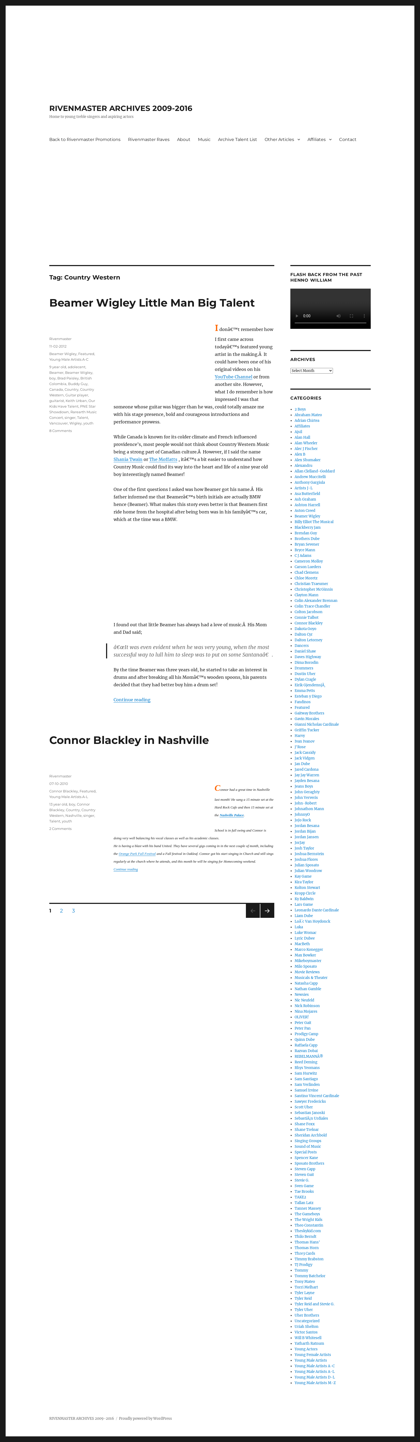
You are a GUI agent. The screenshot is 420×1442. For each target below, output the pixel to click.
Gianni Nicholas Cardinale (317, 724)
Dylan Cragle (305, 679)
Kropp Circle (305, 893)
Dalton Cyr (304, 634)
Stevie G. (302, 1180)
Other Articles (279, 139)
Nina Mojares (306, 1011)
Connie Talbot (306, 617)
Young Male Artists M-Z (315, 1383)
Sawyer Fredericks (310, 1101)
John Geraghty (307, 792)
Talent (82, 417)
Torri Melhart (306, 1287)
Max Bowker (305, 955)
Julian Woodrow (308, 871)
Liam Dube (304, 916)
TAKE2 (300, 1197)
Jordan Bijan (305, 831)
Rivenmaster (60, 339)
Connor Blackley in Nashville (129, 740)
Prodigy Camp (306, 1034)
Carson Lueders (308, 567)
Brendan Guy (306, 533)
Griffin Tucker (307, 730)
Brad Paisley (68, 378)
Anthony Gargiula (310, 482)
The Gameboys (307, 1214)
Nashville (73, 815)
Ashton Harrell (307, 505)
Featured (86, 354)
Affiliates (317, 139)
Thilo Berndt (305, 1236)
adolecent (76, 367)
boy (52, 378)
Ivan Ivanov (304, 741)
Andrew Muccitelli (310, 477)
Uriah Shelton (306, 1326)
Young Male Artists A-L (68, 797)
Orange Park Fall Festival (137, 854)
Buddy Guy (78, 384)
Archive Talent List (237, 139)
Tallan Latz (304, 1203)
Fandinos (303, 702)
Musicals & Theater (311, 977)
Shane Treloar (307, 1129)
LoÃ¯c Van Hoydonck (312, 921)
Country (71, 389)
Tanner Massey (308, 1208)
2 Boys (300, 409)
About (183, 139)
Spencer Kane (306, 1158)
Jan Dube (302, 764)
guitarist (56, 400)
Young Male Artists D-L (315, 1377)
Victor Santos (306, 1332)
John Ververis (306, 797)
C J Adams (303, 555)
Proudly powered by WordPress (145, 1418)
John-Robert (306, 803)
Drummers (304, 668)
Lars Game (304, 904)
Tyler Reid (303, 1298)
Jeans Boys (304, 786)
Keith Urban (76, 400)
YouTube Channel (233, 376)
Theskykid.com (308, 1231)
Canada (56, 389)
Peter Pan (303, 1028)
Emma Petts (305, 690)
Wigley (75, 423)
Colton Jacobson (308, 612)
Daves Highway (308, 657)
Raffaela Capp (306, 1045)
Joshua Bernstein (309, 854)
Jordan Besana (307, 826)
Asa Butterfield (307, 493)
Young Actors (306, 1349)
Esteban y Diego (308, 696)
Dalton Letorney (308, 640)
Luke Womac (306, 932)
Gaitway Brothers (309, 713)
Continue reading (132, 699)
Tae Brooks (304, 1191)
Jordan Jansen (307, 837)
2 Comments (60, 828)
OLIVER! (302, 1017)
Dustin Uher (305, 674)
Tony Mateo (305, 1281)
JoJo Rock (303, 820)
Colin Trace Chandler (312, 606)
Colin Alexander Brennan (316, 600)
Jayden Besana (307, 780)
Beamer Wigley (63, 354)
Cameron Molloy (309, 561)
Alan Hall (302, 437)
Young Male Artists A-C (68, 359)
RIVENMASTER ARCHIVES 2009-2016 (120, 108)
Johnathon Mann (309, 809)
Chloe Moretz (306, 578)
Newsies (302, 994)
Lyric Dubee (305, 938)
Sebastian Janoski (310, 1113)
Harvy (300, 735)
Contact (348, 139)
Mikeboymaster (308, 961)
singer (70, 417)
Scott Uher (304, 1107)
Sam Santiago (306, 1079)
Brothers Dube (307, 538)
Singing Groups (308, 1141)
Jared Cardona (306, 769)
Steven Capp (305, 1169)
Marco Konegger (309, 949)
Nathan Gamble (308, 989)
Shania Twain (128, 459)
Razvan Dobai (306, 1051)
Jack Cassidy (305, 752)
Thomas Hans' (307, 1242)
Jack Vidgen (305, 758)
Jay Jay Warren (307, 775)
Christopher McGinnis (314, 589)
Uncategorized (307, 1321)
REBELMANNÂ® (309, 1056)
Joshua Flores (306, 859)
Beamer (56, 372)
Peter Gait (303, 1022)
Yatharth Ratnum (309, 1343)
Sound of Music (308, 1146)
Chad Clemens (307, 572)
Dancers (302, 645)
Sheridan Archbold (311, 1135)
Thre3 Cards (305, 1253)
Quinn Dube (305, 1039)
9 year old (57, 367)
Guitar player (76, 395)
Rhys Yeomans (307, 1067)
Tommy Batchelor (310, 1276)
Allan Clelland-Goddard (315, 471)
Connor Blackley (63, 791)
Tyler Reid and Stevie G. (314, 1304)
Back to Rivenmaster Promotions (85, 139)
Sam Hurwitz (306, 1073)
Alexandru (303, 465)
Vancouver (58, 423)
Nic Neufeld (304, 1000)
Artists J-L (304, 488)
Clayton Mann (306, 595)
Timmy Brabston (309, 1259)
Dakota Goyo (305, 629)
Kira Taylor (304, 882)
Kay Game (303, 876)
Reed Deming (306, 1062)
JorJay (300, 842)
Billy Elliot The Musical (314, 522)
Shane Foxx (305, 1124)
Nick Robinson (307, 1006)
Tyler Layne (304, 1293)
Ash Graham (305, 499)
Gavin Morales (307, 719)
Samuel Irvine (306, 1090)
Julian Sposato (307, 865)
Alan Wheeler (306, 443)
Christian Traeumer (311, 584)
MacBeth (302, 944)
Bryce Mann (305, 550)
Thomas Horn (307, 1248)
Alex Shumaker (308, 460)
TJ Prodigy (303, 1264)
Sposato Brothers (309, 1163)
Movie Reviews (307, 972)
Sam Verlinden (307, 1084)
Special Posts (306, 1152)
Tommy (301, 1270)
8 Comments (60, 430)
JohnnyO (302, 814)
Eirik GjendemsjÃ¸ (310, 685)
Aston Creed (305, 510)
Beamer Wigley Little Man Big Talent (152, 302)
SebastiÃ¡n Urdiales (311, 1118)
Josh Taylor (304, 848)
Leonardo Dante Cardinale (317, 910)
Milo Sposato (306, 966)
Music (204, 139)
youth (88, 423)
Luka (299, 927)
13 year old (58, 804)
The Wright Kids (308, 1219)
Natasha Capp (306, 983)
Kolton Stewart (307, 887)
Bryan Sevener (307, 544)
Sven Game (304, 1186)
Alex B (300, 454)
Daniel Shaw (305, 651)
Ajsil (298, 432)
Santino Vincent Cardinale (317, 1096)
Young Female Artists (313, 1354)
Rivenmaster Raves (149, 139)
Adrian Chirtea (307, 420)
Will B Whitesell (308, 1338)
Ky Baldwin (304, 899)
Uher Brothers (307, 1315)
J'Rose (300, 747)
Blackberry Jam (308, 527)
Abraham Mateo (308, 415)
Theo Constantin (309, 1225)
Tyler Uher (304, 1309)
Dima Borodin (306, 662)
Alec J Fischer (306, 448)
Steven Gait (304, 1174)
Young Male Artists (311, 1360)
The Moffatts (163, 459)
